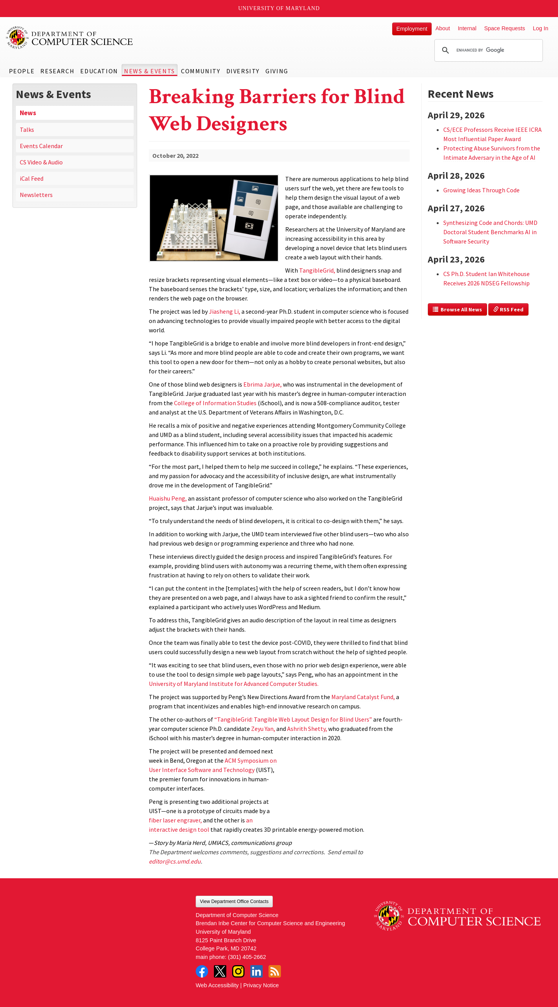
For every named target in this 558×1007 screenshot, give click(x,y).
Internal (467, 28)
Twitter (220, 971)
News (28, 113)
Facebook (202, 971)
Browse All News (457, 309)
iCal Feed (31, 178)
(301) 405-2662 (247, 957)
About (443, 28)
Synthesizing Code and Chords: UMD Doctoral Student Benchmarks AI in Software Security (490, 232)
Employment (411, 29)
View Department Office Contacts (234, 901)
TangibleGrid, (317, 270)
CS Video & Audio (41, 162)
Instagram (238, 971)
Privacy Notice (261, 985)
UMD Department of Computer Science (70, 37)
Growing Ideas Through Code (481, 190)
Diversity (243, 71)
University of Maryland (279, 8)
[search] (487, 50)
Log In (540, 28)
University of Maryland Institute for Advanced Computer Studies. (234, 683)
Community (200, 71)
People (22, 71)
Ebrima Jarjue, (262, 384)
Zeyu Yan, (263, 728)
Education (99, 71)
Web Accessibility (217, 985)
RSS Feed (508, 309)
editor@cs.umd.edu (175, 861)
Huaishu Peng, (168, 498)
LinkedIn (256, 971)
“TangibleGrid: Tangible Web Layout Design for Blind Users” (293, 719)
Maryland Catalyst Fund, (363, 697)
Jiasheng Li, (224, 311)
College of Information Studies (215, 403)
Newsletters (36, 195)
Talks (27, 129)
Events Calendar (41, 146)
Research (57, 71)
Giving (276, 71)
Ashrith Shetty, (307, 728)
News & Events (149, 71)
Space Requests (504, 28)
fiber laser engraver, (175, 820)
